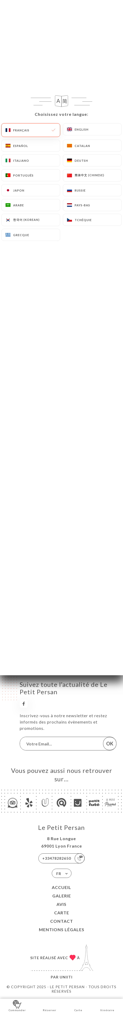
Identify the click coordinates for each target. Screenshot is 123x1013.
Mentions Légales (61, 929)
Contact (61, 921)
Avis (61, 904)
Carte (61, 912)
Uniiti (66, 977)
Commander (17, 1005)
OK (109, 743)
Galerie (61, 895)
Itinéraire (107, 1005)
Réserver (49, 1005)
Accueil (61, 887)
